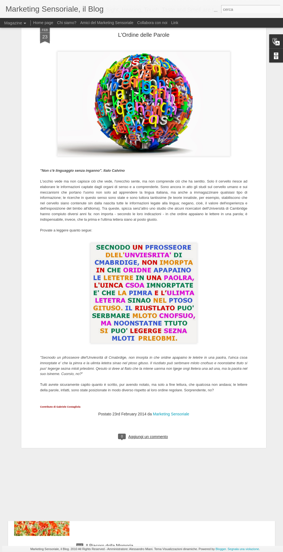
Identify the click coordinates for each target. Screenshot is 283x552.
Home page (43, 22)
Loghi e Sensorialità (105, 357)
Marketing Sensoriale (171, 328)
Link (174, 22)
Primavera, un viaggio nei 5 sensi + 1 (122, 483)
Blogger (221, 549)
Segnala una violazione (243, 549)
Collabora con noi (152, 22)
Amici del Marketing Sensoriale (106, 22)
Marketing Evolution (105, 420)
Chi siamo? (66, 22)
